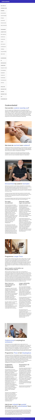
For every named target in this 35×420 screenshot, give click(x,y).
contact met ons (17, 414)
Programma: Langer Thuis (3, 30)
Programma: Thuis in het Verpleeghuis (4, 69)
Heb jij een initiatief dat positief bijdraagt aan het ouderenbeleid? (4, 92)
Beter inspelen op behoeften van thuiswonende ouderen (3, 38)
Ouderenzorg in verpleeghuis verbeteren (3, 62)
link (29, 386)
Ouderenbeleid (5, 1)
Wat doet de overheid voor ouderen (4, 8)
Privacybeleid (20, 418)
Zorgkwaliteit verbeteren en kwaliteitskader (3, 75)
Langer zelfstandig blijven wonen (3, 52)
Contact (23, 418)
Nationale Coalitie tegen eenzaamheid (4, 24)
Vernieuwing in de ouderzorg (3, 81)
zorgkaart (6, 398)
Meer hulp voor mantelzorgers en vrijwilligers (3, 46)
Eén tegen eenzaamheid (3, 19)
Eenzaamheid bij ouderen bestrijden (3, 14)
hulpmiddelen (17, 154)
